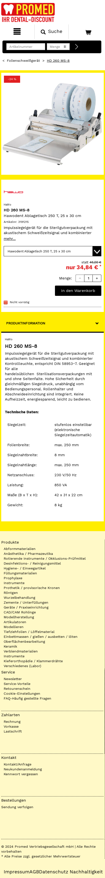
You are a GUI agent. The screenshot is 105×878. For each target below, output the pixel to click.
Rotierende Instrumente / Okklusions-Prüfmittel (45, 558)
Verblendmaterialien (21, 651)
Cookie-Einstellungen (22, 693)
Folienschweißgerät (23, 60)
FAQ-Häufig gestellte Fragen (27, 698)
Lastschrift (13, 731)
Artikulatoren (15, 622)
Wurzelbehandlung (19, 597)
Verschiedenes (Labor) (22, 666)
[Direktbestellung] (76, 47)
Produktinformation (25, 323)
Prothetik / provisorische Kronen (32, 588)
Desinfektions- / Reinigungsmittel (32, 563)
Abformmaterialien (20, 549)
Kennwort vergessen (21, 774)
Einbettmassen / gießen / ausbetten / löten (41, 637)
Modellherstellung (19, 617)
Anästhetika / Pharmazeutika (28, 554)
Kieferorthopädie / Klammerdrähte (33, 661)
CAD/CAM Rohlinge (20, 612)
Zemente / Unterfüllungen (26, 602)
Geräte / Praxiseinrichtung (26, 607)
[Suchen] (52, 31)
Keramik (10, 646)
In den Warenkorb (78, 290)
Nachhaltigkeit (86, 872)
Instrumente (14, 583)
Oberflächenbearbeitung (24, 641)
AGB (34, 872)
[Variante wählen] (52, 251)
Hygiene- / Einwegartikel (25, 568)
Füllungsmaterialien (20, 573)
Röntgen (11, 593)
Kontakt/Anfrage (17, 764)
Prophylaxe (13, 578)
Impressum (16, 872)
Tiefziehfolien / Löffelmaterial (29, 632)
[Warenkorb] (86, 31)
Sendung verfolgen (17, 807)
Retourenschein (17, 689)
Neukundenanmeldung (23, 769)
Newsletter (13, 679)
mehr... (10, 239)
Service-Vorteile (17, 684)
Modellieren (14, 627)
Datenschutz (53, 872)
